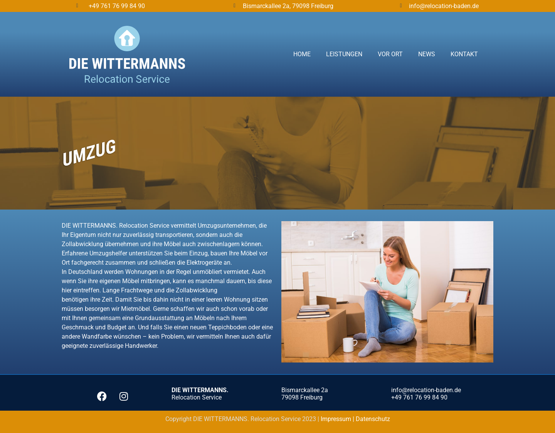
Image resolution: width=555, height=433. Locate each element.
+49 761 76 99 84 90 (117, 6)
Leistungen (344, 54)
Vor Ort (390, 54)
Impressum (337, 419)
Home (302, 54)
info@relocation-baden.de (444, 6)
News (426, 54)
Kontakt (464, 54)
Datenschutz (373, 419)
